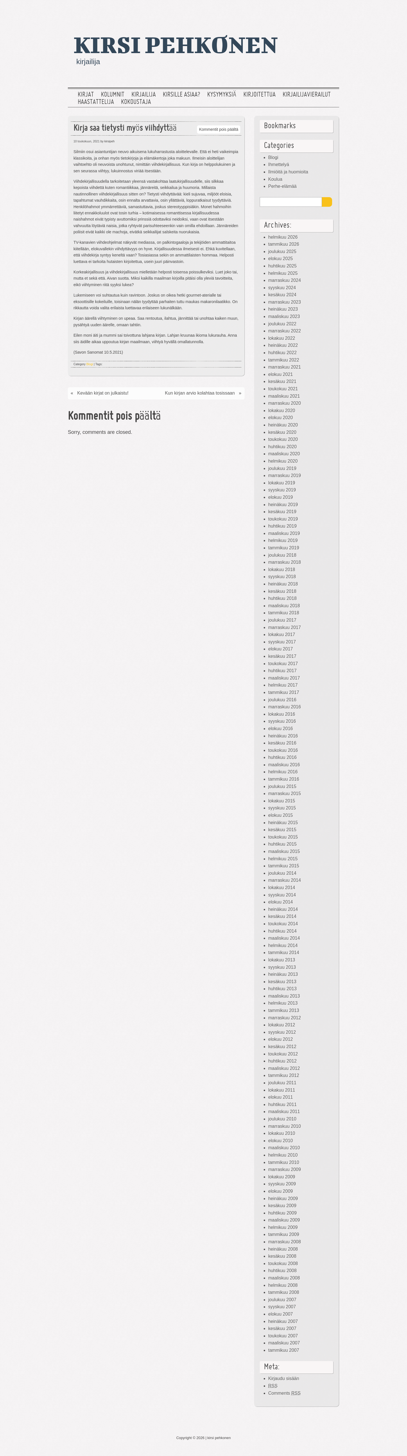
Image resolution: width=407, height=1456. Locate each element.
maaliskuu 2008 (284, 1278)
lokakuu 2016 (281, 714)
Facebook (313, 10)
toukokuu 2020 (283, 439)
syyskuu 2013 (282, 967)
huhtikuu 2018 (282, 598)
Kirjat (86, 95)
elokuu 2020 (280, 417)
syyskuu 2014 (282, 895)
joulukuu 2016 (282, 699)
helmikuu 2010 (283, 1155)
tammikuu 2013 (283, 1010)
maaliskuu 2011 (284, 1111)
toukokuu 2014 (283, 923)
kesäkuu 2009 (282, 1205)
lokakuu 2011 (281, 1090)
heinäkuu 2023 (283, 309)
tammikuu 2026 (283, 244)
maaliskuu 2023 (284, 316)
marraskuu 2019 (284, 475)
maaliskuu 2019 (284, 533)
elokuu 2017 (280, 649)
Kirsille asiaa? (181, 95)
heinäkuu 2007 (283, 1321)
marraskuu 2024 (284, 280)
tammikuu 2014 (283, 952)
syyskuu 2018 (282, 576)
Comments (284, 1393)
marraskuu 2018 (284, 562)
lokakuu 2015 (281, 800)
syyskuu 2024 (282, 287)
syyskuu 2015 (282, 808)
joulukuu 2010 (282, 1119)
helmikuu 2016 (283, 771)
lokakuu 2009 (281, 1176)
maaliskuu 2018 (284, 605)
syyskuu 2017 (282, 641)
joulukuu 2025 (282, 251)
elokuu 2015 (280, 815)
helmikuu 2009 (283, 1227)
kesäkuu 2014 (282, 916)
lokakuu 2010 (281, 1133)
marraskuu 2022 (284, 330)
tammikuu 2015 (283, 865)
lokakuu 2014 (281, 887)
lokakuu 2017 (281, 634)
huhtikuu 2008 (282, 1270)
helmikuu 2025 (283, 273)
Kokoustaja (136, 102)
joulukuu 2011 (282, 1082)
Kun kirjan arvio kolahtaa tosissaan (200, 393)
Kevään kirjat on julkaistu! (102, 393)
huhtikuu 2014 (282, 931)
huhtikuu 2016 (282, 757)
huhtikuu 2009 (282, 1213)
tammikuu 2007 (283, 1350)
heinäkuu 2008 (283, 1249)
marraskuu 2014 (284, 880)
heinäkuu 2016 (283, 736)
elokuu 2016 (280, 728)
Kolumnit (112, 95)
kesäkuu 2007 (282, 1328)
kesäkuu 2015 (282, 829)
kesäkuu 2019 (282, 511)
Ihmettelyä (278, 164)
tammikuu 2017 (283, 692)
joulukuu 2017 (282, 620)
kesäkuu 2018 (282, 591)
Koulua (275, 179)
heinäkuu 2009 (283, 1198)
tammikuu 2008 (283, 1292)
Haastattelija (96, 102)
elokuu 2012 (280, 1039)
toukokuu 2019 (283, 519)
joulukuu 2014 (282, 873)
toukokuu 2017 (283, 663)
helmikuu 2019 (283, 540)
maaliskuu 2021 (284, 396)
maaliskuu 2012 (284, 1068)
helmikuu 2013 (283, 1003)
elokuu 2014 (280, 902)
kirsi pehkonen (175, 44)
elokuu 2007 (280, 1314)
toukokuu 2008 (283, 1263)
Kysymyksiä (221, 95)
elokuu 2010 (280, 1140)
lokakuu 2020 (281, 410)
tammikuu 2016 (283, 779)
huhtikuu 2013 (282, 988)
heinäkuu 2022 (283, 345)
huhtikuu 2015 (282, 844)
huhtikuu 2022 (282, 352)
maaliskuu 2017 (284, 678)
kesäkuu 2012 (282, 1046)
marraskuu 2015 (284, 793)
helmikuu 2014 (283, 945)
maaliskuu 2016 (284, 764)
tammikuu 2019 (283, 547)
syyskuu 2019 (282, 489)
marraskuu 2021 (284, 367)
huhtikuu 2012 (282, 1061)
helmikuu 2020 (283, 461)
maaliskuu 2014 (284, 938)
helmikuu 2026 (283, 237)
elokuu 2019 (280, 497)
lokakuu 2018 (281, 569)
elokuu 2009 (280, 1191)
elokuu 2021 (280, 374)
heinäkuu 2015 (283, 822)
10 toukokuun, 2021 (86, 141)
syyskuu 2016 (282, 721)
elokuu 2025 (280, 258)
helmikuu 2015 (283, 858)
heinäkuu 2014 (283, 909)
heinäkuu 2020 (283, 425)
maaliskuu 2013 (284, 996)
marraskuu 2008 (284, 1241)
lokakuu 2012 (281, 1024)
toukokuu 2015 (283, 837)
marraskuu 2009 (284, 1169)
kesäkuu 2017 (282, 656)
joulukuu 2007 (282, 1299)
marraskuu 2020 (284, 403)
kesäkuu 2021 (282, 381)
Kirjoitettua (259, 95)
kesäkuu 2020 (282, 432)
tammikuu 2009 (283, 1234)
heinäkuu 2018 (283, 584)
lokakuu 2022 (281, 338)
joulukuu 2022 (282, 323)
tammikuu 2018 (283, 612)
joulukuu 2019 (282, 468)
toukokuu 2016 (283, 750)
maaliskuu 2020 (284, 453)
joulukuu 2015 (282, 786)
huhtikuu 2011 (282, 1104)
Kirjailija (143, 95)
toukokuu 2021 (283, 388)
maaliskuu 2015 (284, 851)
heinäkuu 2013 (283, 974)
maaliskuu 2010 (284, 1147)
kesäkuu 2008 (282, 1256)
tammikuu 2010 (283, 1162)
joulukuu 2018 (282, 555)
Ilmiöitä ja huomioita (288, 171)
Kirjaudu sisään (283, 1378)
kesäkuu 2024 (282, 294)
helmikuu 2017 (283, 685)
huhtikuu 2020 (282, 446)
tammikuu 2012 (283, 1075)
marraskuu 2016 (284, 706)
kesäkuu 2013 (282, 981)
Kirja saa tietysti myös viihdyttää (125, 129)
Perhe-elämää (282, 186)
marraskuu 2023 (284, 302)
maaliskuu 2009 (284, 1220)
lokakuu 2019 (281, 482)
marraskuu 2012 (284, 1017)
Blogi (89, 364)
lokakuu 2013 (281, 959)
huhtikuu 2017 (282, 670)
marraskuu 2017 (284, 627)
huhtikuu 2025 (282, 266)
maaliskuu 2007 (284, 1342)
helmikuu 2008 (283, 1285)
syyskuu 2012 (282, 1032)
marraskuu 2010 (284, 1126)
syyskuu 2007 (282, 1306)
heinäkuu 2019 (283, 504)
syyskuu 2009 (282, 1183)
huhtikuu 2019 (282, 526)
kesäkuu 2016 (282, 743)
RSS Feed (331, 10)
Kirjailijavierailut (307, 95)
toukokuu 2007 (283, 1335)
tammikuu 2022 (283, 360)
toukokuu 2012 (283, 1054)
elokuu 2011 (280, 1097)
